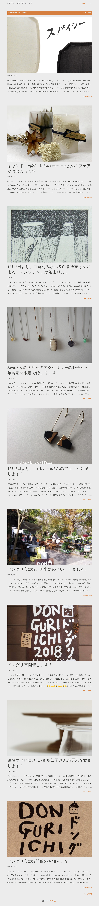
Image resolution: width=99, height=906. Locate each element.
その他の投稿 (88, 894)
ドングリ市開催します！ (29, 664)
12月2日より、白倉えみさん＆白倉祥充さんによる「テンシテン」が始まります (49, 269)
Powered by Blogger (49, 901)
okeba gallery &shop (19, 3)
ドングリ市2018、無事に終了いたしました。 (48, 569)
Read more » (87, 96)
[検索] (84, 3)
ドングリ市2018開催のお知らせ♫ (37, 861)
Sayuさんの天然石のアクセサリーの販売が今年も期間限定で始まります (48, 370)
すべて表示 (87, 12)
